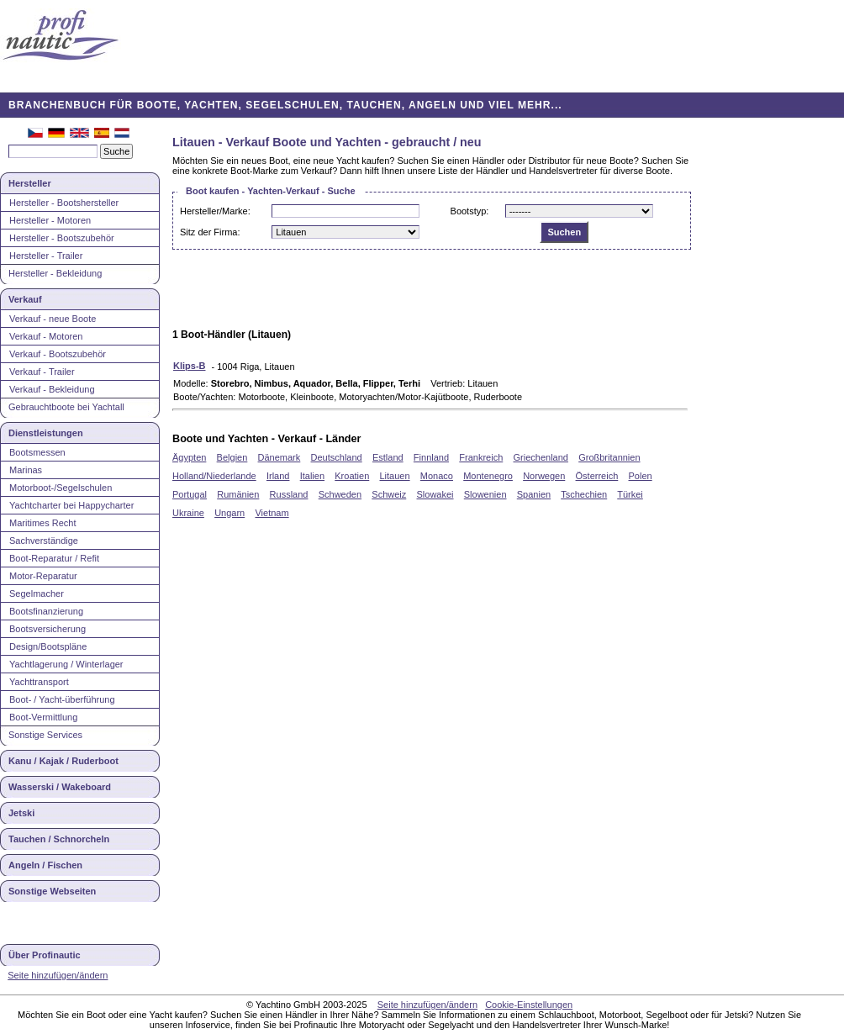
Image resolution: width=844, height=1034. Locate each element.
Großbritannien (609, 457)
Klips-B (189, 366)
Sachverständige (43, 540)
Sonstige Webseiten (52, 891)
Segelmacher (36, 593)
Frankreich (481, 457)
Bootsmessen (37, 452)
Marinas (25, 470)
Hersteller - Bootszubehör (61, 238)
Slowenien (485, 494)
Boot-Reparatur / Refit (54, 558)
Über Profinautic (44, 955)
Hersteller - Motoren (50, 220)
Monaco (436, 476)
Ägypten (189, 457)
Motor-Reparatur (43, 576)
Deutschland (336, 457)
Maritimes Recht (42, 523)
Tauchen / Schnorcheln (58, 839)
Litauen (395, 476)
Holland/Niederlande (214, 476)
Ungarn (229, 513)
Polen (640, 476)
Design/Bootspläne (48, 646)
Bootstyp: (470, 211)
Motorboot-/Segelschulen (60, 488)
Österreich (597, 476)
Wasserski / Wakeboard (59, 787)
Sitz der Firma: (210, 232)
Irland (278, 476)
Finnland (431, 457)
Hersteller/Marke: (215, 211)
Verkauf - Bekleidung (52, 389)
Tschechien (584, 494)
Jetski (21, 813)
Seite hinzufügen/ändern (58, 975)
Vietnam (271, 513)
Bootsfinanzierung (46, 611)
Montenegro (488, 476)
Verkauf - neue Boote (52, 319)
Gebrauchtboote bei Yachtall (66, 407)
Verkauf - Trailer (42, 372)
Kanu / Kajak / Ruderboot (63, 761)
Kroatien (352, 476)
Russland (289, 494)
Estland (388, 457)
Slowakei (435, 494)
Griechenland (541, 457)
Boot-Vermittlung (43, 717)
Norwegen (544, 476)
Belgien (232, 457)
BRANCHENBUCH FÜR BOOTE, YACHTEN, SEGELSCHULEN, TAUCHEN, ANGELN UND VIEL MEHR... (285, 105)
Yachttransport (39, 682)
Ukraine (188, 513)
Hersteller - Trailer (45, 256)
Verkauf (25, 299)
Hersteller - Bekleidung (55, 273)
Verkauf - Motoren (45, 336)
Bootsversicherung (47, 629)
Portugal (189, 494)
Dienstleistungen (45, 433)
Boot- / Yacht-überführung (62, 699)
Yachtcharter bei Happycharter (71, 505)
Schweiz (389, 494)
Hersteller (29, 183)
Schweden (340, 494)
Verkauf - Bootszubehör (57, 354)
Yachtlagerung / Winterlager (66, 664)
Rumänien (238, 494)
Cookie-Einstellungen (528, 1005)
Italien (312, 476)
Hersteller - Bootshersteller (64, 203)
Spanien (534, 494)
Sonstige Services (45, 735)
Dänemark (279, 457)
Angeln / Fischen (45, 865)
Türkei (630, 494)
